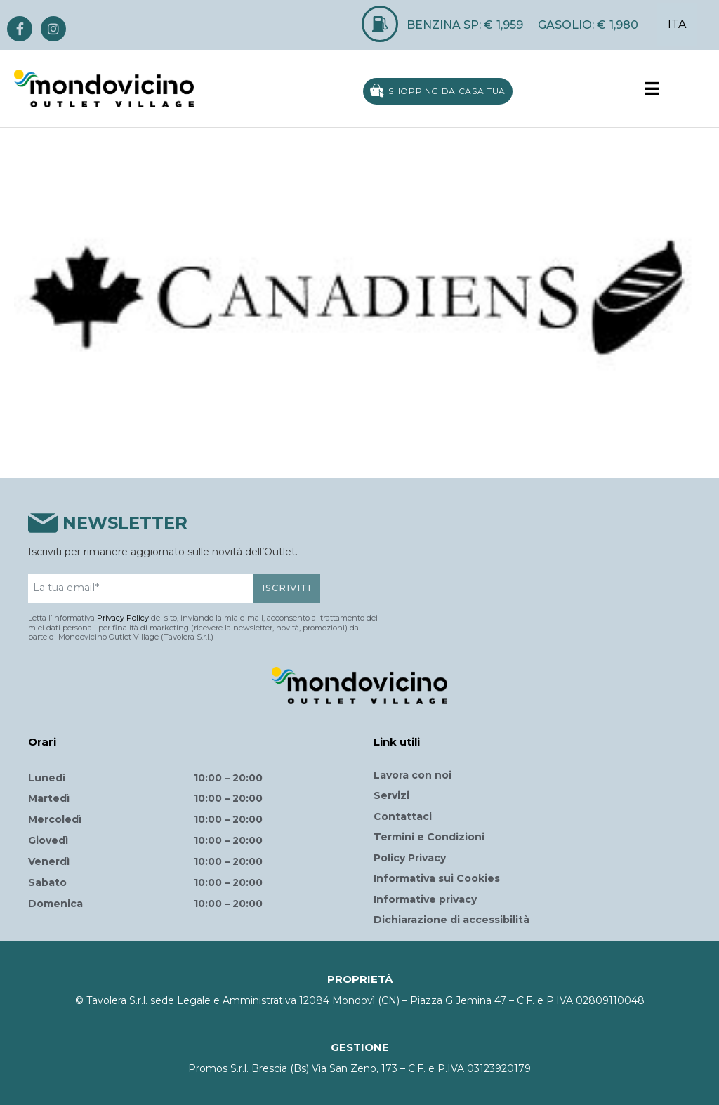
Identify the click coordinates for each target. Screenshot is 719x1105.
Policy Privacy (410, 858)
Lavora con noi (412, 775)
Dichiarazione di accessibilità (451, 919)
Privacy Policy (123, 618)
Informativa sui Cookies (437, 878)
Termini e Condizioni (429, 837)
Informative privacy (425, 899)
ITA (677, 24)
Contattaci (403, 816)
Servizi (391, 795)
